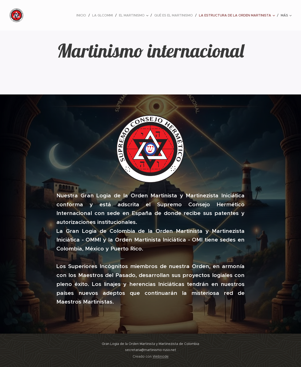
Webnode (161, 356)
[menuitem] (82, 15)
